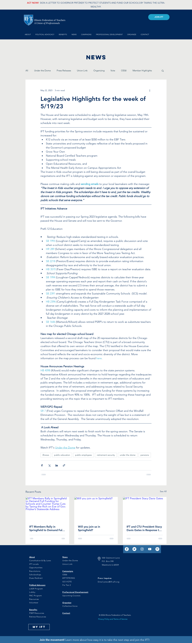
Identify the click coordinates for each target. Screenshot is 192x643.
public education (62, 455)
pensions (145, 455)
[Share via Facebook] (41, 465)
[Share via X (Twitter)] (49, 465)
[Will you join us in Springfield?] (96, 509)
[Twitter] (134, 549)
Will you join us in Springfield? (89, 528)
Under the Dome (42, 70)
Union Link (82, 70)
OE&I (124, 70)
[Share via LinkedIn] (56, 465)
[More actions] (150, 90)
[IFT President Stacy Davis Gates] (144, 509)
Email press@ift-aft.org (108, 582)
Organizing (99, 70)
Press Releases (64, 70)
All (27, 70)
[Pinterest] (157, 549)
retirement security (106, 455)
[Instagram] (142, 549)
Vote (113, 70)
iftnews (45, 455)
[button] (162, 70)
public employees (83, 455)
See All (163, 491)
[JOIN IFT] (159, 17)
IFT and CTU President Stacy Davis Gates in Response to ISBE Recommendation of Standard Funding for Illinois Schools (144, 528)
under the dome (127, 455)
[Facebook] (127, 549)
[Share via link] (64, 465)
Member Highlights (142, 70)
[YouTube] (150, 549)
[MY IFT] (39, 627)
